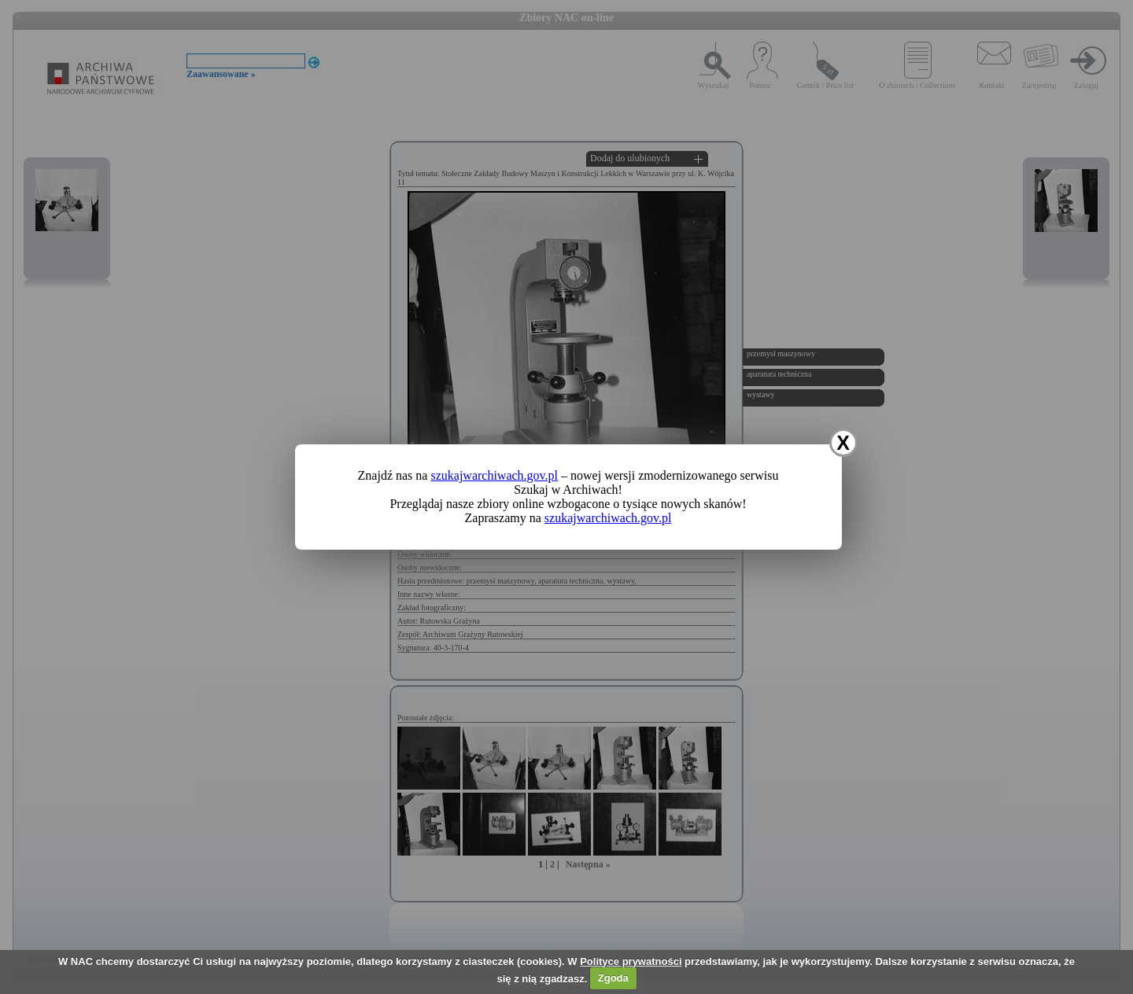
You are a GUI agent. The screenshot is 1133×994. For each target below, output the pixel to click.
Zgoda (613, 978)
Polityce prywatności (630, 961)
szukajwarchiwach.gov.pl (494, 475)
